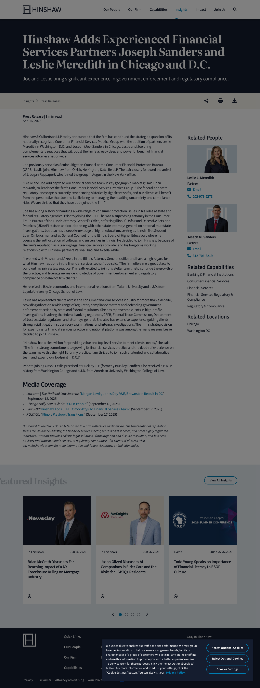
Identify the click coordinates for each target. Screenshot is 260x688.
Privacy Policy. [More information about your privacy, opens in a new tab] (175, 673)
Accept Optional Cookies (227, 648)
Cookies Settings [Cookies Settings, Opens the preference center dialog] (227, 669)
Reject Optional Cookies (227, 659)
